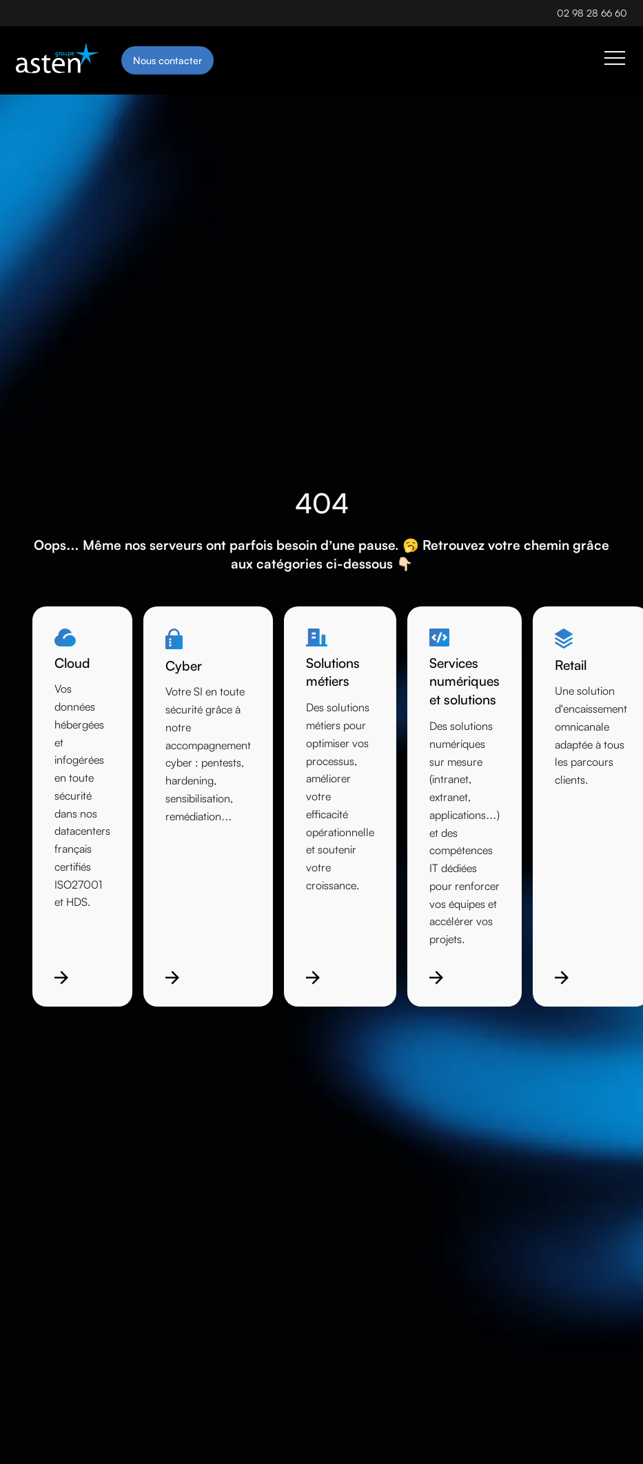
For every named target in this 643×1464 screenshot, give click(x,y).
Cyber (183, 665)
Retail (570, 665)
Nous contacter (167, 60)
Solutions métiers (333, 672)
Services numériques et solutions (464, 682)
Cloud (72, 663)
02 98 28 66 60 (592, 13)
